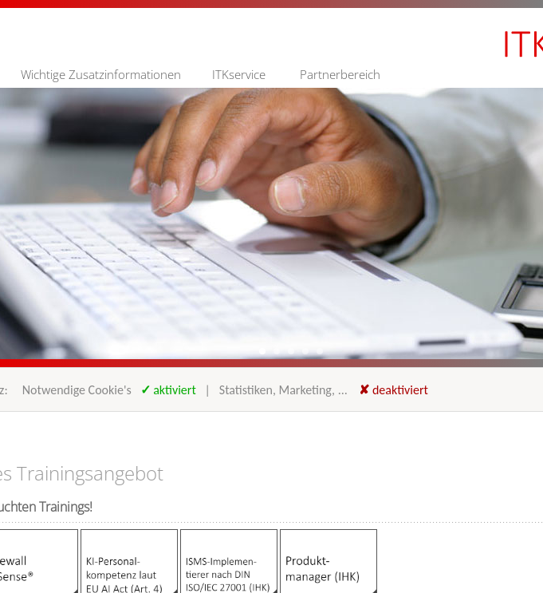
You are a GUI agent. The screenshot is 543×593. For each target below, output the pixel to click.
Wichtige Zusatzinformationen (101, 74)
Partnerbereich (340, 74)
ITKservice (239, 74)
